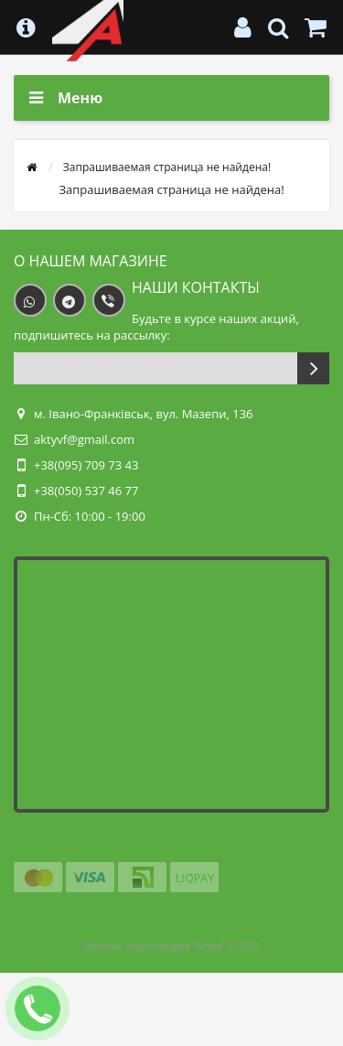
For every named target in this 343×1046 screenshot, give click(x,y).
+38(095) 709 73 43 (86, 465)
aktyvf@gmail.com (84, 439)
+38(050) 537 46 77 (86, 490)
